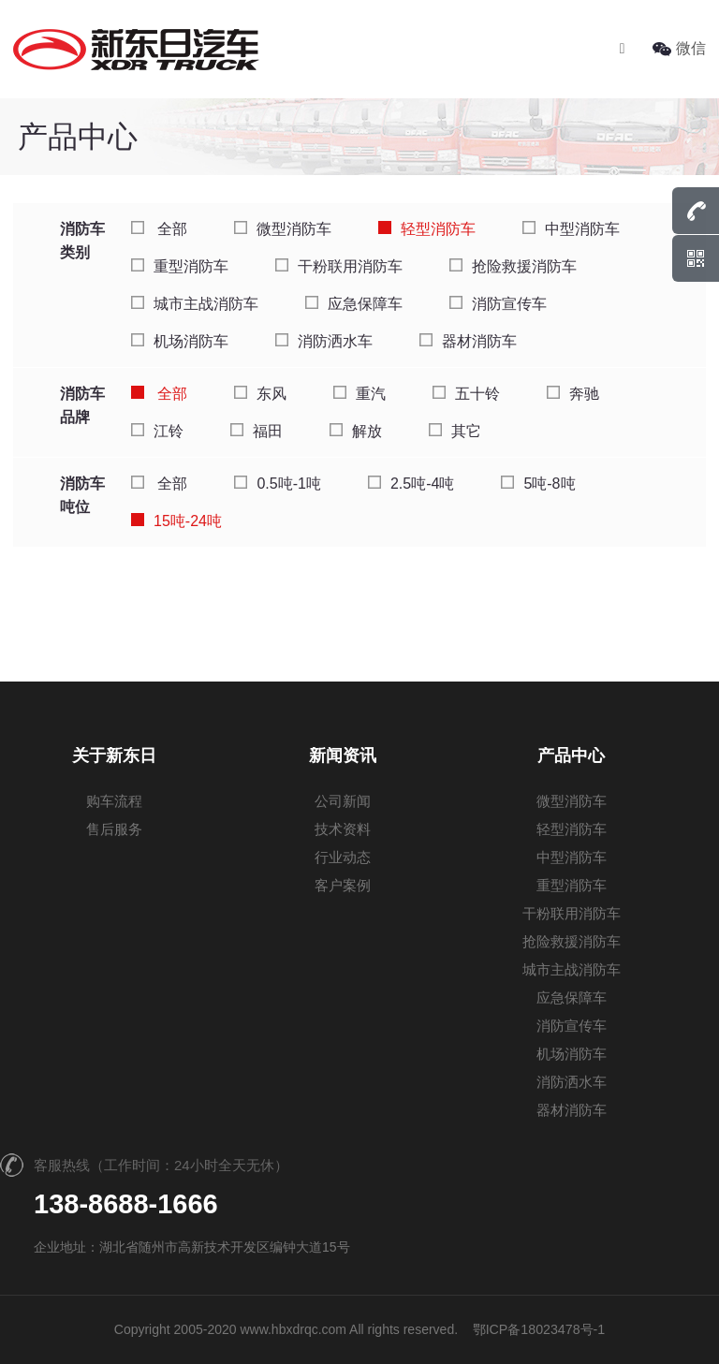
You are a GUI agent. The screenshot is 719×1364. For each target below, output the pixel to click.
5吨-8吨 (538, 483)
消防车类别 (82, 240)
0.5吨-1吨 (277, 483)
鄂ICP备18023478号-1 (538, 1329)
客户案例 (343, 885)
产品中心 (571, 755)
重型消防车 (179, 266)
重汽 (359, 394)
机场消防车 (179, 341)
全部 (159, 229)
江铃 (157, 431)
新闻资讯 (342, 755)
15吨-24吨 (176, 521)
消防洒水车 (324, 341)
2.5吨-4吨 (411, 483)
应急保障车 (354, 304)
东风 (260, 394)
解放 (356, 431)
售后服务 (114, 829)
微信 (679, 48)
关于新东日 (114, 755)
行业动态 (343, 857)
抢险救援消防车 (513, 266)
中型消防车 (571, 229)
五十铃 (466, 394)
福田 (256, 431)
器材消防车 (468, 341)
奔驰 (573, 394)
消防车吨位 (82, 495)
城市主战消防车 (194, 304)
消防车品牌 (82, 405)
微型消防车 (282, 229)
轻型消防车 (427, 229)
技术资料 (343, 829)
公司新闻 (343, 801)
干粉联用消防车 (339, 266)
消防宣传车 (498, 304)
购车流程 (114, 801)
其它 (455, 431)
